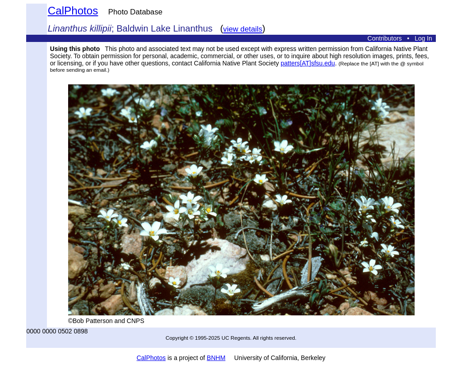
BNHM (216, 357)
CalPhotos (73, 11)
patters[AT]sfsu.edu (308, 63)
